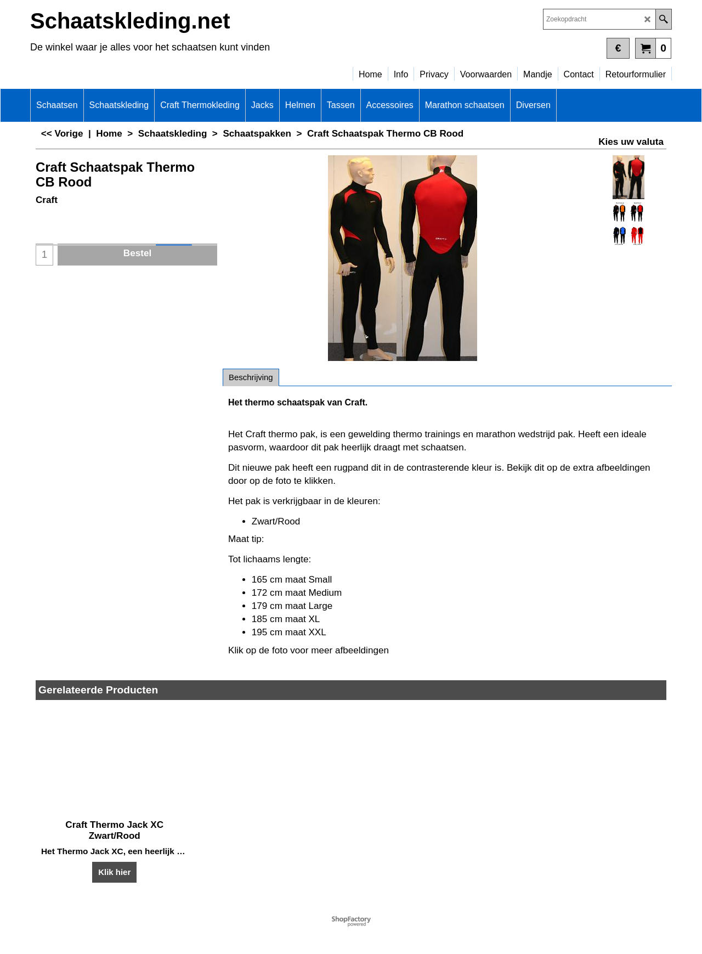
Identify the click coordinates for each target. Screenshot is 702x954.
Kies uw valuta (631, 142)
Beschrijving (251, 377)
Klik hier (114, 871)
